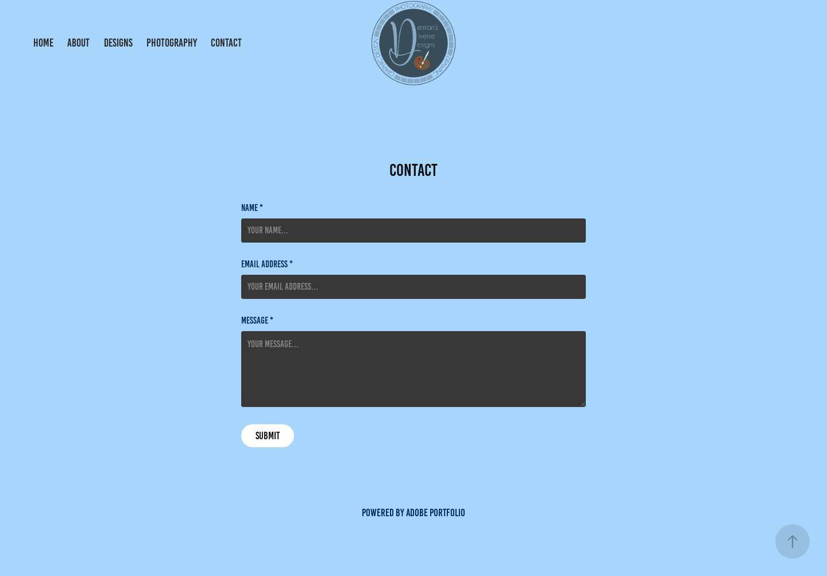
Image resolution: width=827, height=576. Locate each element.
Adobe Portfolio (435, 513)
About (78, 43)
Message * (257, 320)
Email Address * (267, 264)
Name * (252, 208)
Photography (171, 43)
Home (43, 43)
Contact (226, 43)
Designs (118, 43)
